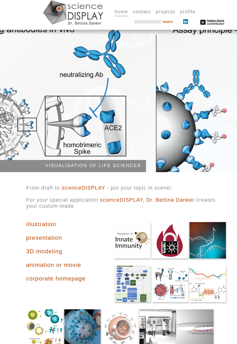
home (121, 11)
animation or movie (53, 265)
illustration (41, 224)
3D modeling (44, 251)
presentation (44, 237)
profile (188, 11)
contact (142, 11)
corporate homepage (56, 278)
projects (165, 11)
